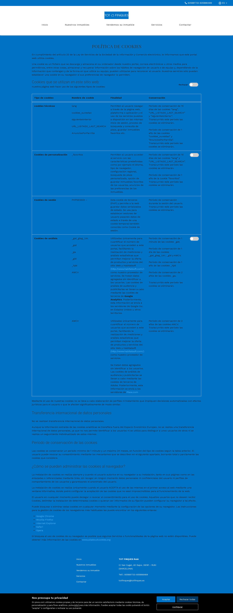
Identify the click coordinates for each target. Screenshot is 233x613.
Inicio (45, 24)
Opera (39, 530)
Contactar (185, 24)
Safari (39, 526)
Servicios (156, 24)
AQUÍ (76, 605)
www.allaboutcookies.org (96, 539)
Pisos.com (132, 392)
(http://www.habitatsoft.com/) (127, 269)
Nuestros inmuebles (77, 24)
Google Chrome (45, 516)
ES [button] (223, 3)
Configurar (177, 607)
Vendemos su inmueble (120, 24)
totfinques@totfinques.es (131, 580)
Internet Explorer (46, 523)
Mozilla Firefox (44, 519)
